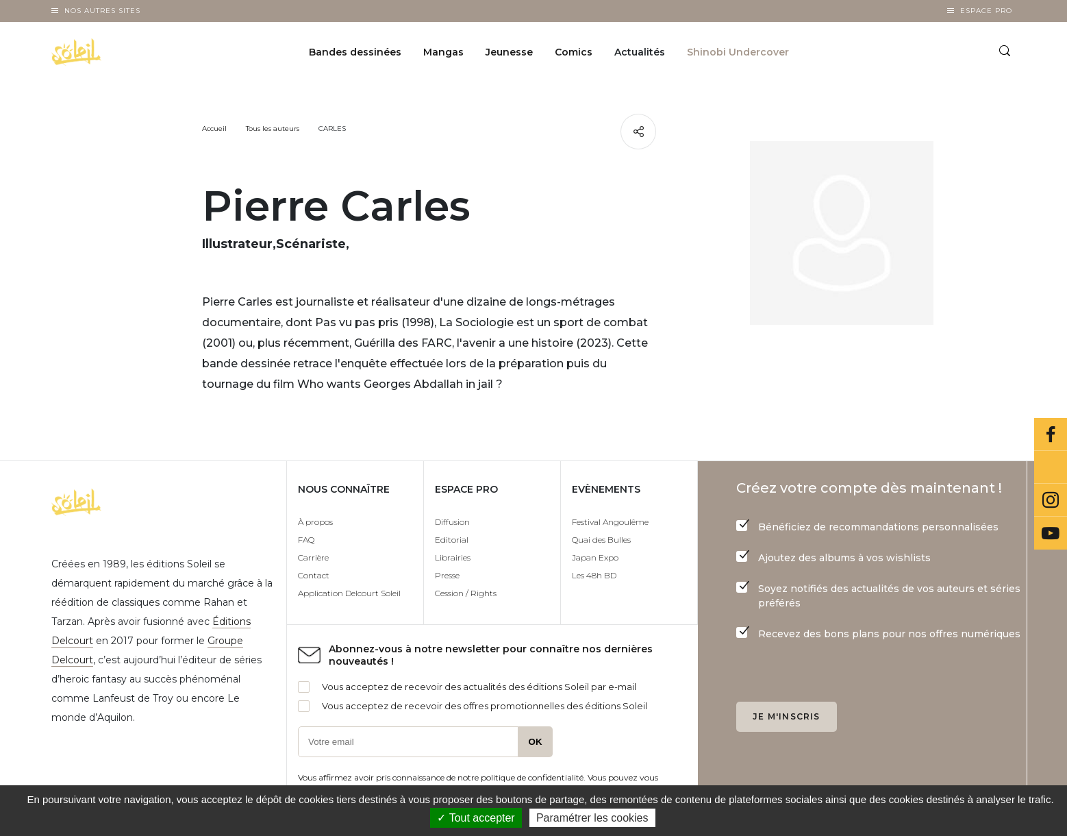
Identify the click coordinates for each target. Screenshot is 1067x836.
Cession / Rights (466, 593)
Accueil (214, 128)
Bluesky (1050, 467)
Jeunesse (509, 52)
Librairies (452, 557)
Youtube (1050, 533)
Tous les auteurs (272, 128)
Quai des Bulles (601, 539)
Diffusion (452, 522)
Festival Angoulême (610, 522)
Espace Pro (986, 10)
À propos (315, 522)
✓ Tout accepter (475, 818)
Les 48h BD (594, 575)
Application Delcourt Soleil (349, 593)
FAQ (306, 539)
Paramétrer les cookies (592, 818)
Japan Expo (595, 557)
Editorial (451, 539)
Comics (573, 52)
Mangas (443, 52)
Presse (447, 575)
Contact (313, 575)
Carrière (313, 557)
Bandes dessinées (355, 52)
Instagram (1050, 500)
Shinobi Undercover (738, 52)
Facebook (1050, 434)
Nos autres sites (102, 10)
